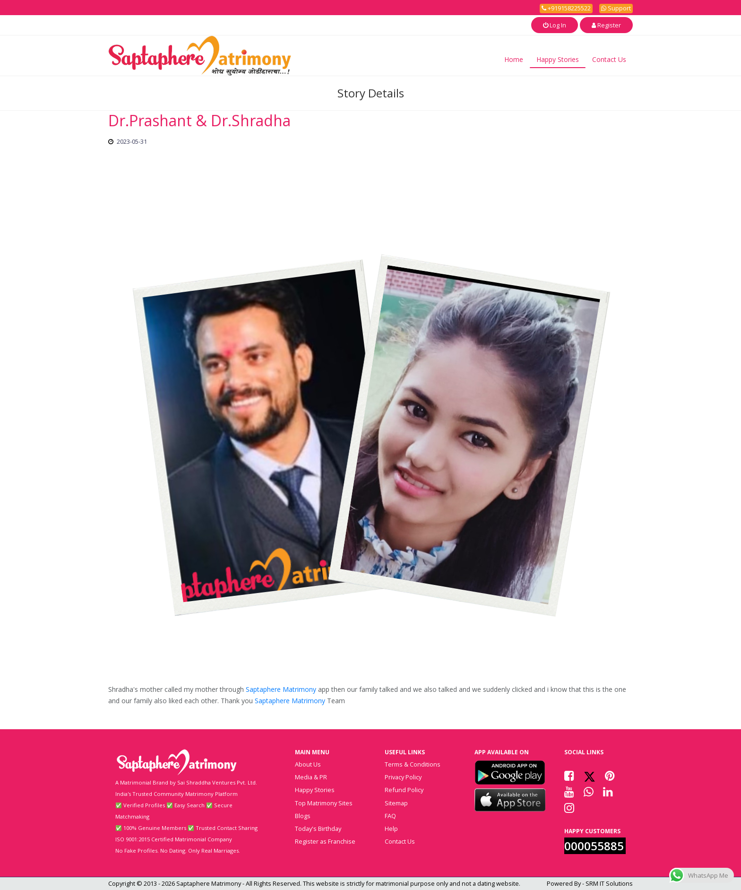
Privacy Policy (403, 777)
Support (616, 8)
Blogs (302, 815)
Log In (554, 25)
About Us (308, 764)
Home (513, 59)
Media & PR (311, 777)
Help (391, 828)
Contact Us (609, 59)
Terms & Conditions (412, 764)
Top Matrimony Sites (324, 803)
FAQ (390, 815)
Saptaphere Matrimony (281, 689)
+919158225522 (566, 8)
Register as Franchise (325, 841)
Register (606, 25)
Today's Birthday (318, 828)
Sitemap (396, 803)
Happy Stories (557, 59)
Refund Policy (404, 789)
